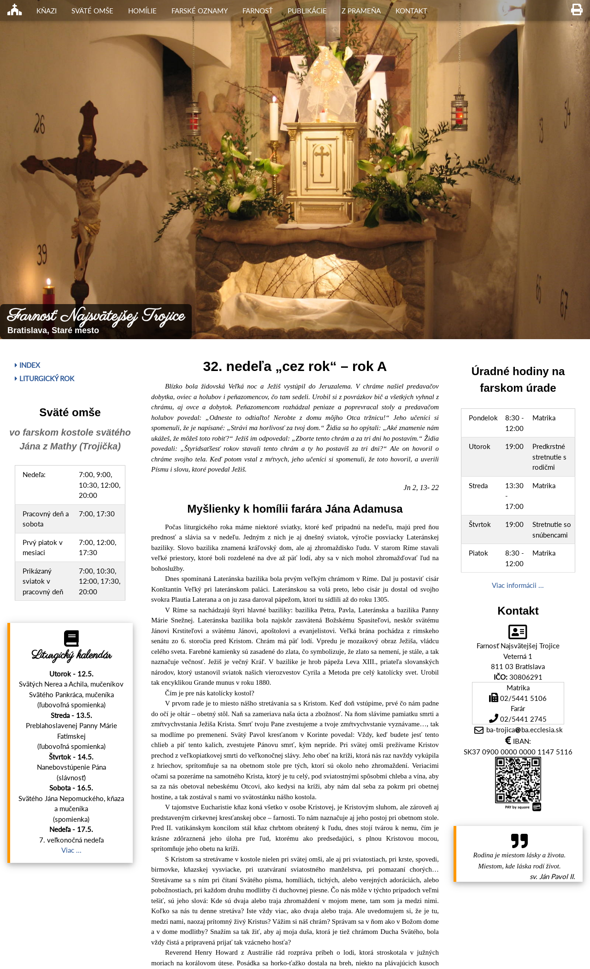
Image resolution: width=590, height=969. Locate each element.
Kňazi (46, 10)
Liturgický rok (44, 378)
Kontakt (411, 10)
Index (27, 365)
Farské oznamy (199, 10)
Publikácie (307, 10)
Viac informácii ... (518, 585)
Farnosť (257, 10)
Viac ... (71, 850)
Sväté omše (92, 10)
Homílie (142, 10)
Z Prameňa (361, 10)
